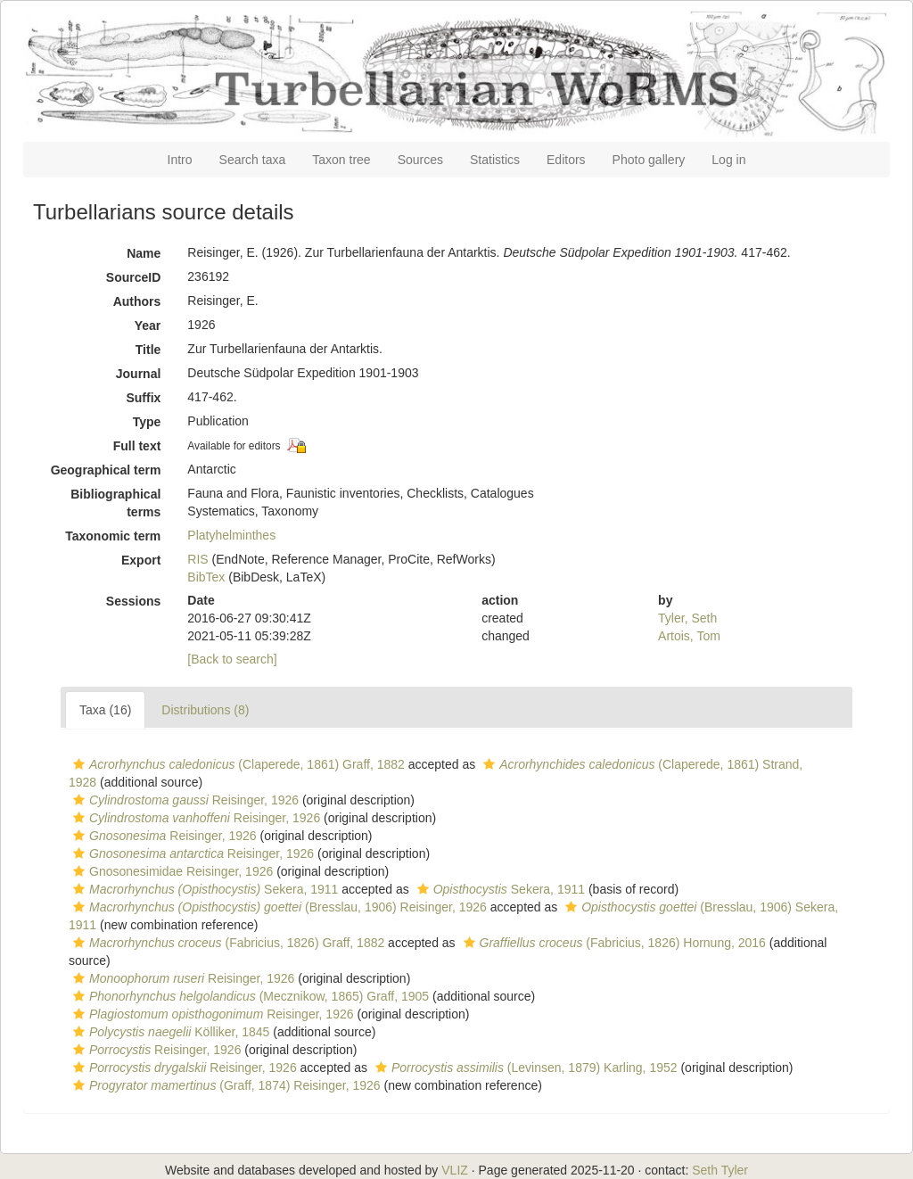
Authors (137, 301)
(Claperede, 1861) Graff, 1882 (237, 764)
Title (148, 349)
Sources (420, 160)
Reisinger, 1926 (184, 800)
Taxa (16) (105, 710)
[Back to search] (231, 659)
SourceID (133, 277)
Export (140, 560)
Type (147, 422)
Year (148, 325)
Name (143, 253)
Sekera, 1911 (203, 889)
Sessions (133, 601)
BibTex (206, 577)
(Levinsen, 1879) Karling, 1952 (524, 1067)
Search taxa (252, 160)
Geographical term (106, 470)
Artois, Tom (689, 636)
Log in (728, 160)
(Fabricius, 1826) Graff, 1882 (226, 943)
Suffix (143, 398)
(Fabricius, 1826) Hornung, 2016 (612, 943)
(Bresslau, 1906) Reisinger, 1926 (278, 907)
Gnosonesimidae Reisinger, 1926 (171, 871)
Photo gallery (649, 160)
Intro (180, 160)
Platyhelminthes (231, 535)
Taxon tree (341, 160)
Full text (137, 446)
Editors (566, 160)
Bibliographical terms (115, 503)
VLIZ (454, 1170)
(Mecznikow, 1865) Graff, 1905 (249, 996)
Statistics (495, 160)
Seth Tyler (720, 1170)
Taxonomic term (112, 536)
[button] (79, 764)
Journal (138, 374)
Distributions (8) (205, 710)
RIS (197, 559)
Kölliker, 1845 (169, 1032)
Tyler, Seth (687, 618)
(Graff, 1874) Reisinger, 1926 (225, 1085)
